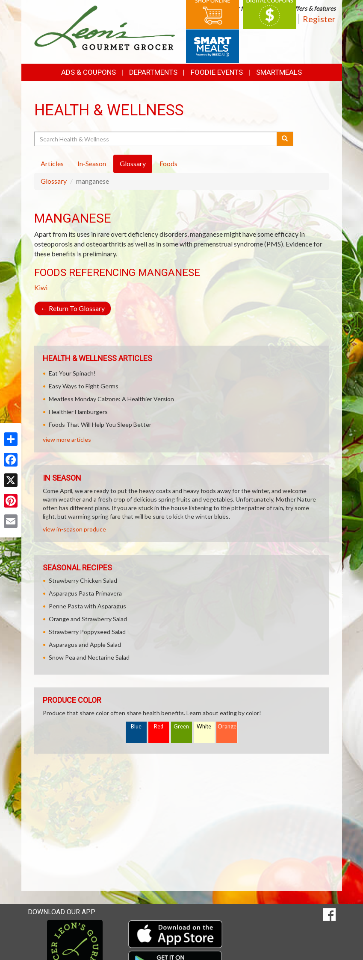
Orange (227, 726)
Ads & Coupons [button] (88, 72)
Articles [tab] (52, 163)
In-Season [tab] (91, 163)
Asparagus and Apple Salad (85, 644)
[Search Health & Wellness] (156, 139)
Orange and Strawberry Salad (88, 618)
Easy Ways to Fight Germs (83, 386)
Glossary (54, 181)
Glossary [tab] (133, 163)
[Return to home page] (104, 27)
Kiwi (40, 287)
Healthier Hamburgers (78, 411)
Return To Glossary (73, 308)
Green (181, 726)
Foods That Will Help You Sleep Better (100, 424)
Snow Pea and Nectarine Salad (89, 657)
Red (158, 726)
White (204, 726)
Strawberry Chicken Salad (83, 580)
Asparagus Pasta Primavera (85, 593)
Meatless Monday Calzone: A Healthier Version (111, 398)
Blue (136, 726)
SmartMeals (279, 72)
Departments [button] (153, 72)
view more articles (67, 439)
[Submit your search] (285, 139)
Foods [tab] (168, 163)
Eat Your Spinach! (72, 373)
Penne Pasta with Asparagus (87, 606)
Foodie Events (217, 72)
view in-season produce (74, 529)
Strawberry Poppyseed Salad (87, 631)
